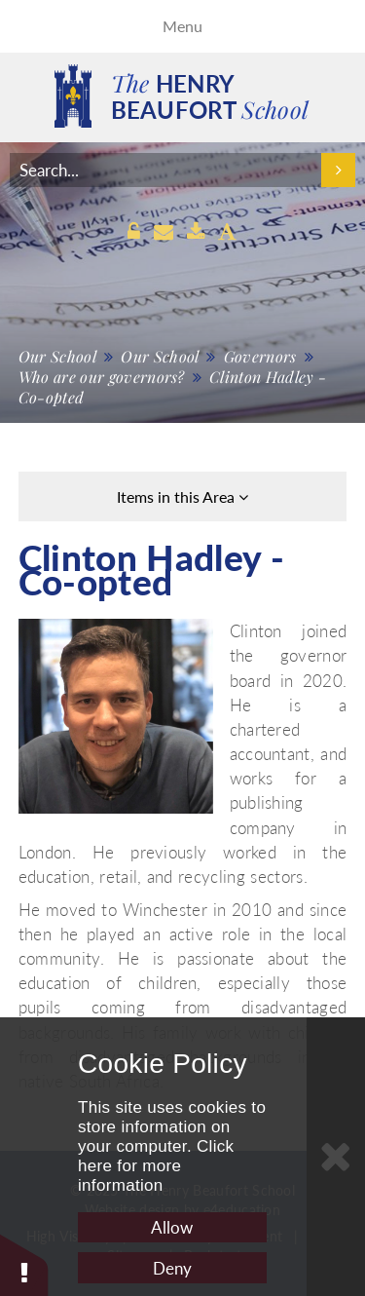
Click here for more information (156, 1166)
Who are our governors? (101, 376)
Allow (172, 1227)
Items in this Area (182, 496)
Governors (260, 356)
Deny (172, 1268)
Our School (57, 356)
